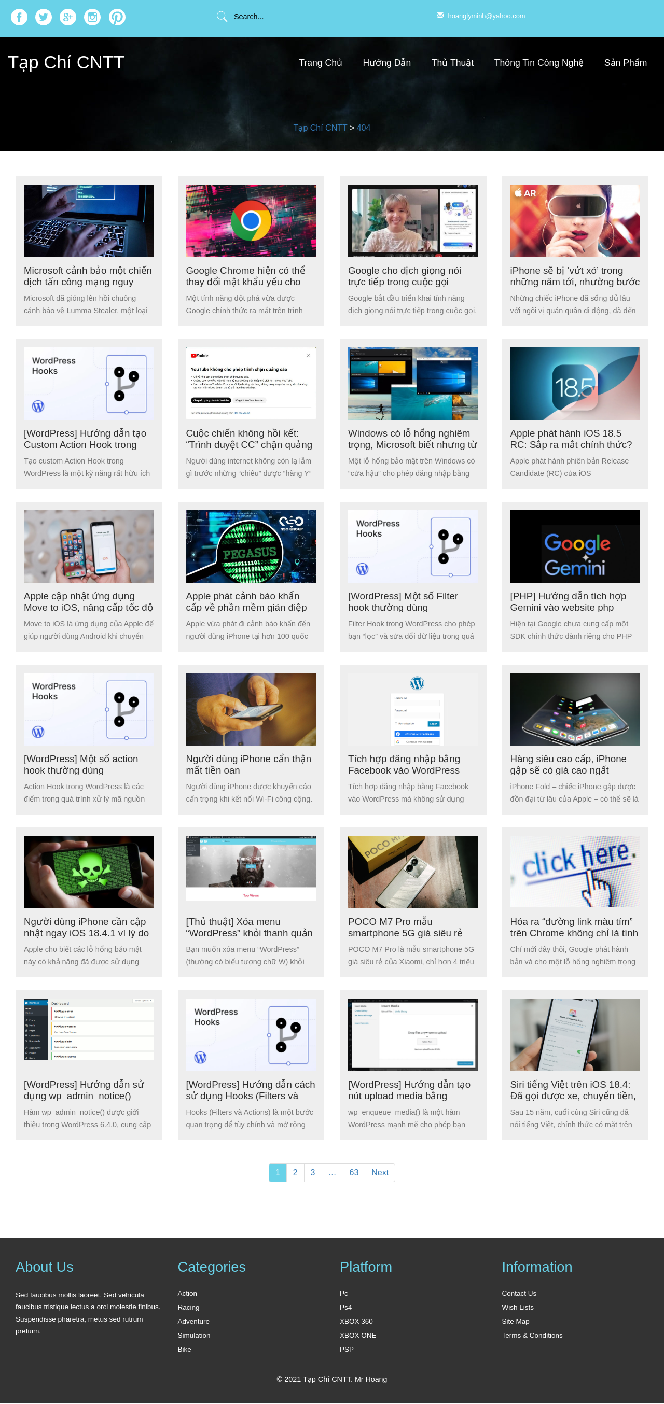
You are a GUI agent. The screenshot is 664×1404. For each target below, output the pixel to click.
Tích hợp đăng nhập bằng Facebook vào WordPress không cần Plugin (405, 769)
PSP (347, 1350)
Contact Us (519, 1293)
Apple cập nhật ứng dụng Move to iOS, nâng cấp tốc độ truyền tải (83, 607)
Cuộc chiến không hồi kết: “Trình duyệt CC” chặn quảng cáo (250, 444)
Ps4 (346, 1307)
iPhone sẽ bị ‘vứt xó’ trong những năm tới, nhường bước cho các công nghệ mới (575, 281)
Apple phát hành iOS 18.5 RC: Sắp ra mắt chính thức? (572, 439)
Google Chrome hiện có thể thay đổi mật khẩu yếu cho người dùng (247, 281)
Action (188, 1293)
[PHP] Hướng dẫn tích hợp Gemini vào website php (569, 601)
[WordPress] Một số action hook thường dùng (83, 764)
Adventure (194, 1322)
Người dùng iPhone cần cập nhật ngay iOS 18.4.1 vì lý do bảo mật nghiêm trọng (88, 932)
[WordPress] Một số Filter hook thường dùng (405, 601)
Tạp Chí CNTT (68, 62)
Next (380, 1172)
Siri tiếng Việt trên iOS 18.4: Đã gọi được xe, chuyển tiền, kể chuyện (574, 1095)
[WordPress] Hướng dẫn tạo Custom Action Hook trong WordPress (86, 444)
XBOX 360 (356, 1322)
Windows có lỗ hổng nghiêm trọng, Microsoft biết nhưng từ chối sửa (411, 444)
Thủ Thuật (453, 63)
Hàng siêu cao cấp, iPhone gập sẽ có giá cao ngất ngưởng (570, 769)
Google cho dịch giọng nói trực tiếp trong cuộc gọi (406, 276)
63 (354, 1172)
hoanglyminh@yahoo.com (481, 16)
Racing (189, 1307)
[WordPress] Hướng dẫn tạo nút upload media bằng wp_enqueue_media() (410, 1095)
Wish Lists (518, 1307)
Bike (184, 1350)
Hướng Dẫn (387, 63)
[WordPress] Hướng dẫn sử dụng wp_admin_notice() (85, 1090)
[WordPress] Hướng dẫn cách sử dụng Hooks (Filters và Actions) (248, 1095)
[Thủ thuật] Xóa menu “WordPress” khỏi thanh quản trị (239, 932)
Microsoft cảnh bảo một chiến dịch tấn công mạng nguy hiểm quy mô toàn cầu (85, 281)
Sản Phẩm (625, 63)
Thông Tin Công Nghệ (539, 63)
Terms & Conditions (532, 1336)
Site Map (516, 1322)
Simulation (194, 1336)
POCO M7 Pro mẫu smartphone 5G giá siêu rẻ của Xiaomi (406, 932)
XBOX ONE (358, 1336)
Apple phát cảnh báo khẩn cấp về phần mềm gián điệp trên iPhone (247, 607)
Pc (344, 1293)
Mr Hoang (371, 1380)
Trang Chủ (320, 63)
